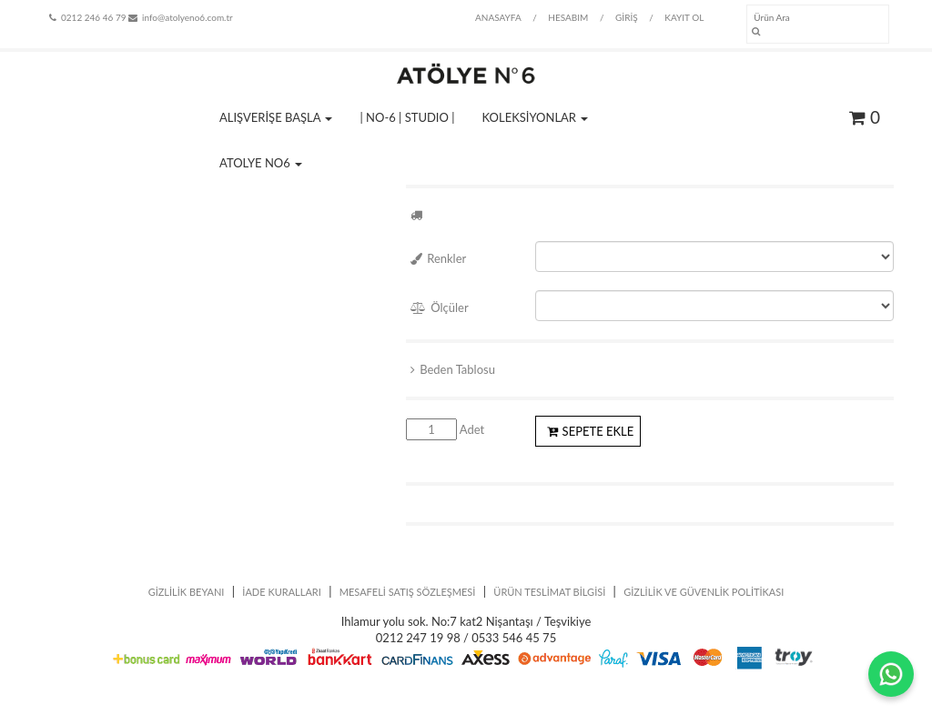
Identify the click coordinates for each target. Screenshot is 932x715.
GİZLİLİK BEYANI (186, 592)
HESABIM (568, 17)
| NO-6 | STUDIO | (407, 117)
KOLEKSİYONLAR (535, 117)
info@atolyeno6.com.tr (180, 17)
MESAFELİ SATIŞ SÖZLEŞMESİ (407, 592)
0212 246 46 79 (87, 17)
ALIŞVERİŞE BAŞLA (275, 117)
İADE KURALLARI (281, 592)
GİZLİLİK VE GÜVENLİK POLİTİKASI (703, 592)
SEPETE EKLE (590, 431)
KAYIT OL (684, 17)
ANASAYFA (498, 17)
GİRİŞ (626, 17)
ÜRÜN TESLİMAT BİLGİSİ (549, 592)
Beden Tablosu (452, 369)
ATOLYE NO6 (260, 163)
